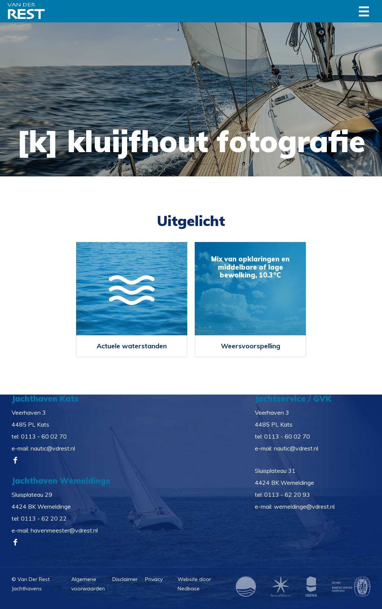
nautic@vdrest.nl (53, 448)
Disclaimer (125, 579)
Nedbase (189, 588)
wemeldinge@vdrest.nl (304, 506)
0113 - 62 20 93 (287, 494)
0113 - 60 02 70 (44, 436)
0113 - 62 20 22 (44, 518)
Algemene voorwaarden (88, 584)
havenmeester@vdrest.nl (64, 530)
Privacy (154, 579)
